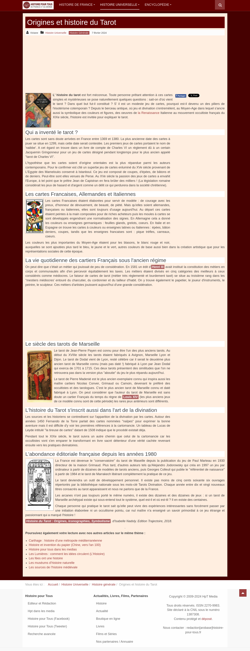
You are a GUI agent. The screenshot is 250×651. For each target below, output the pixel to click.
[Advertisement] (125, 64)
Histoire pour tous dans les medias (53, 549)
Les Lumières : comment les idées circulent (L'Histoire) (67, 554)
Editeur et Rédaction (42, 603)
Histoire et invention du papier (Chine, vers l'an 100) (65, 545)
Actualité (102, 611)
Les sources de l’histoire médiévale (53, 567)
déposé (207, 619)
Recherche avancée (42, 634)
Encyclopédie (158, 4)
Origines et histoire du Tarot (71, 22)
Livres (100, 626)
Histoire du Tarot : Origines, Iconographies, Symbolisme (68, 521)
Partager (180, 95)
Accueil (53, 584)
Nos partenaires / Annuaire (114, 641)
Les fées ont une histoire (46, 558)
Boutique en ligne (108, 618)
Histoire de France (77, 4)
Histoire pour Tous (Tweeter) (47, 626)
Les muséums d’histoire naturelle (51, 563)
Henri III (158, 267)
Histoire (101, 603)
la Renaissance (148, 113)
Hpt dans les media (41, 611)
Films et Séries (106, 634)
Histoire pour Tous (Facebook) (49, 618)
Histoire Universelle (120, 4)
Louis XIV (130, 397)
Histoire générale (103, 584)
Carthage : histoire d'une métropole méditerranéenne (65, 540)
